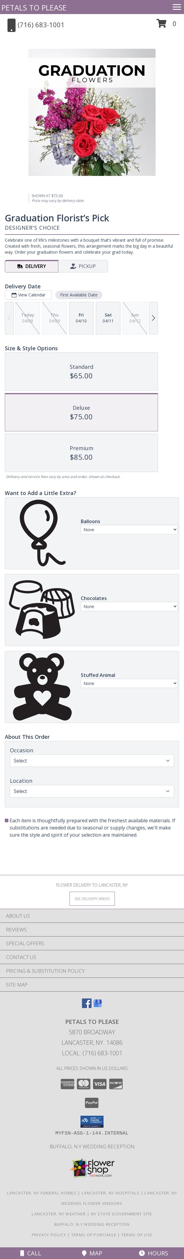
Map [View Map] (92, 1253)
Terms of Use (137, 1234)
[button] (166, 25)
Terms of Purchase (93, 1234)
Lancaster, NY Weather (59, 1214)
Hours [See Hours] (153, 1253)
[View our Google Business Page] (97, 1006)
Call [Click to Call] (30, 1253)
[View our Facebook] (87, 1006)
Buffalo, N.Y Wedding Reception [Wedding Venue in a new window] (92, 1146)
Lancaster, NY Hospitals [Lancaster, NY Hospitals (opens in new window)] (111, 1193)
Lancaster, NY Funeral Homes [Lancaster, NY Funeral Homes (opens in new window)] (42, 1193)
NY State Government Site (121, 1214)
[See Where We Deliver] (92, 898)
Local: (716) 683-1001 (92, 1053)
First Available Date (79, 295)
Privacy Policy (49, 1234)
